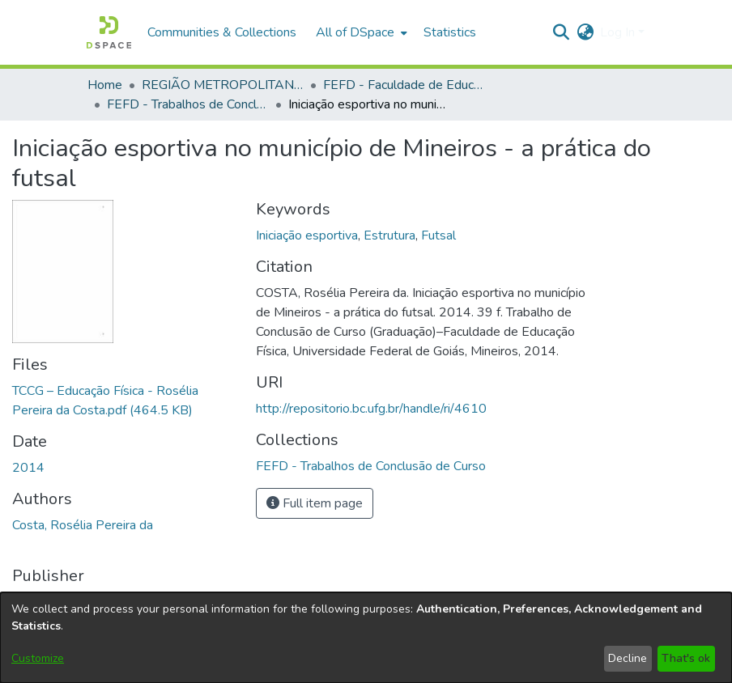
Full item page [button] (314, 503)
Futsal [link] (438, 235)
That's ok (686, 658)
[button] (109, 32)
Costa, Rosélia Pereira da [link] (82, 525)
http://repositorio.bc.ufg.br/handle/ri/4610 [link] (371, 409)
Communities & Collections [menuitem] (221, 32)
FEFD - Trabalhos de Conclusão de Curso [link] (188, 104)
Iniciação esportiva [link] (307, 235)
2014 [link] (28, 468)
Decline (627, 658)
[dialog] (366, 637)
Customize (37, 658)
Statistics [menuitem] (449, 32)
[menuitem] (360, 32)
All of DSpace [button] (355, 32)
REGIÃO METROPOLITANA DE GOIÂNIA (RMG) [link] (223, 85)
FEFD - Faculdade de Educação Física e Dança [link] (404, 85)
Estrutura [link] (389, 235)
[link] (371, 466)
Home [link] (104, 85)
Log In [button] (619, 32)
